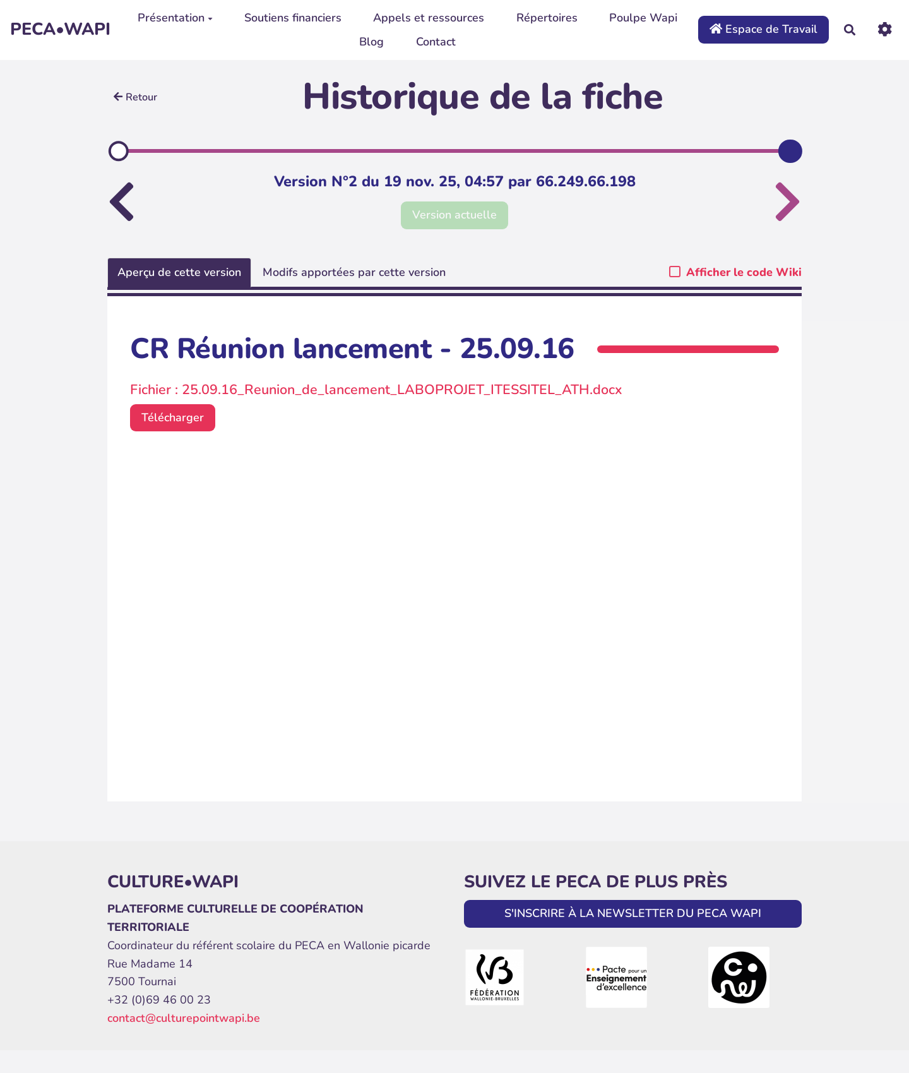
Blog (371, 41)
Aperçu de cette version (179, 272)
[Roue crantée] (884, 29)
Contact (436, 41)
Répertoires (547, 17)
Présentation (175, 17)
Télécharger (172, 417)
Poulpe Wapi (643, 17)
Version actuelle (454, 214)
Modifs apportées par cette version (354, 272)
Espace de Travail (763, 29)
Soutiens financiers (293, 17)
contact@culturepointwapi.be (183, 1018)
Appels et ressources (428, 17)
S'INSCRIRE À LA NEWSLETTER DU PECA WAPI (632, 913)
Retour (135, 97)
